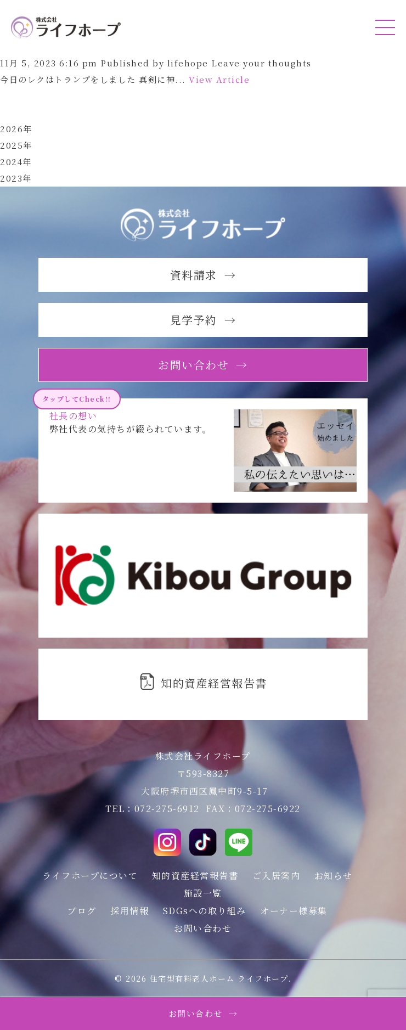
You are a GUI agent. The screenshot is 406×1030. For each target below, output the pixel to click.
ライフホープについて (90, 875)
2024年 (16, 161)
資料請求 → (203, 275)
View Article (219, 79)
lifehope (187, 63)
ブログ (82, 910)
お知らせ (333, 875)
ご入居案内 (276, 875)
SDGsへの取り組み (204, 910)
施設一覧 (203, 893)
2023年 (16, 178)
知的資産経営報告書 (195, 875)
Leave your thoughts (261, 63)
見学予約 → (203, 320)
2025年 (16, 145)
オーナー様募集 (294, 910)
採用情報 (129, 910)
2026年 (16, 128)
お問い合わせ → (203, 1013)
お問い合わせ (203, 928)
